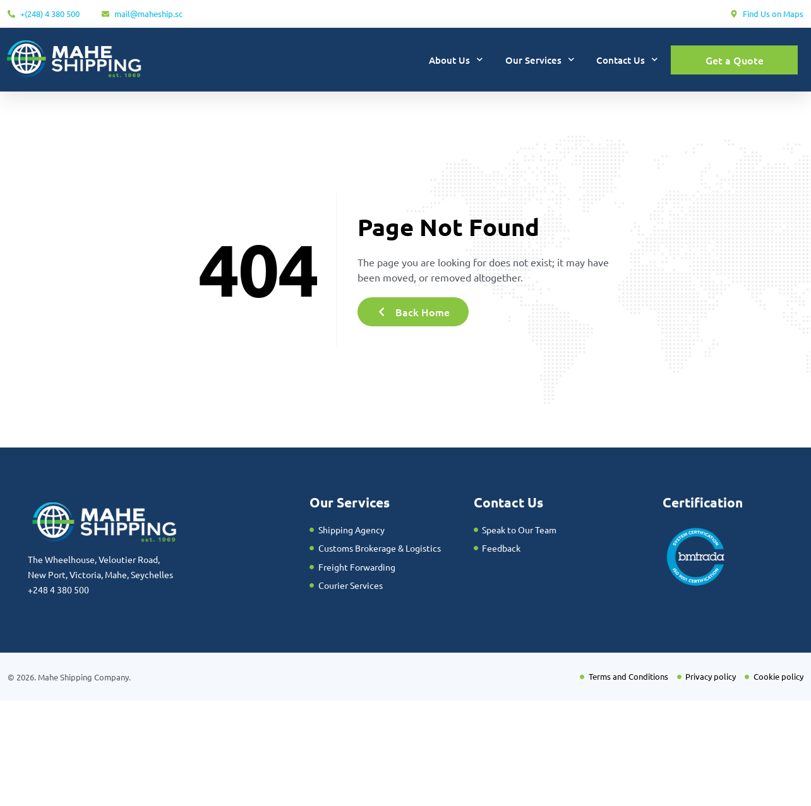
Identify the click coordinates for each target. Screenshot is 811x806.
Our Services (540, 59)
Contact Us (627, 59)
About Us (456, 59)
